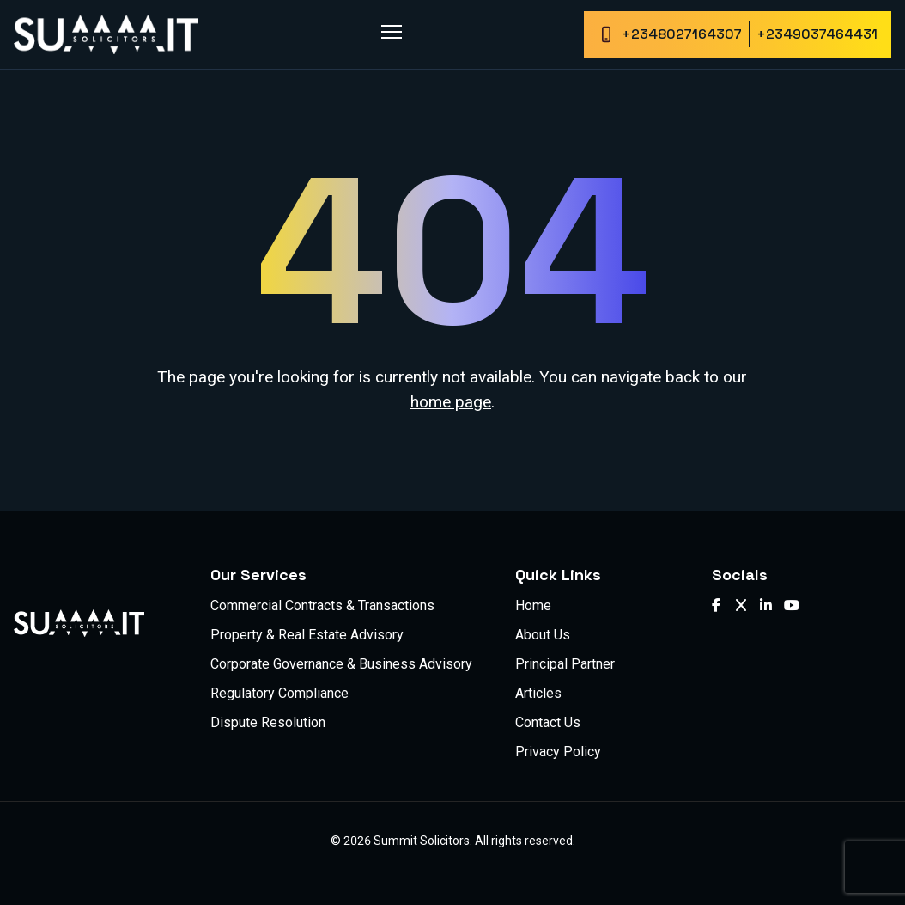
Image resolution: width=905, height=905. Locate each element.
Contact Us (547, 722)
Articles (538, 693)
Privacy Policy (558, 751)
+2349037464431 (817, 34)
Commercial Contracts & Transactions (322, 605)
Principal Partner (565, 664)
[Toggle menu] (391, 32)
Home (533, 605)
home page (450, 402)
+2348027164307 (682, 34)
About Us (542, 635)
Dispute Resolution (267, 722)
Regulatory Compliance (279, 693)
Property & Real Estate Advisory (307, 635)
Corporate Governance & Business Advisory (341, 664)
